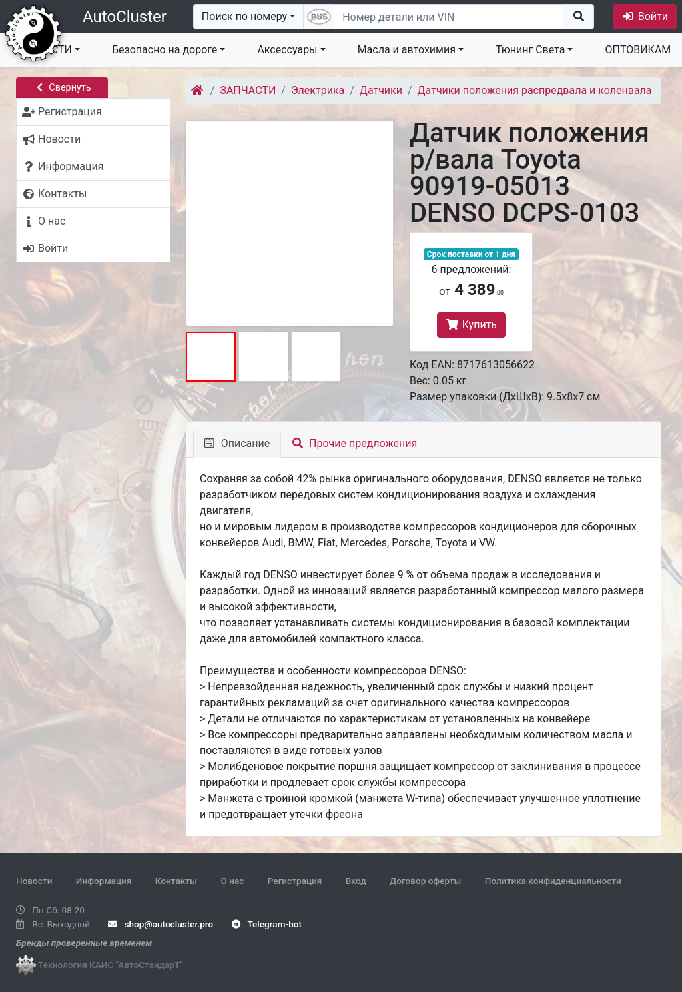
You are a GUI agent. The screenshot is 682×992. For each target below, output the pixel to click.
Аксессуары (287, 49)
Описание (237, 443)
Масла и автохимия (407, 49)
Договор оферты (425, 880)
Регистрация (295, 880)
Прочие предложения (354, 443)
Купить (471, 324)
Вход (356, 880)
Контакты (176, 880)
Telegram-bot (267, 924)
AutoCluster (125, 16)
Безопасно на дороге (164, 49)
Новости (34, 880)
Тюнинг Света (530, 49)
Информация (104, 880)
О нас (232, 880)
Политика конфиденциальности (553, 880)
